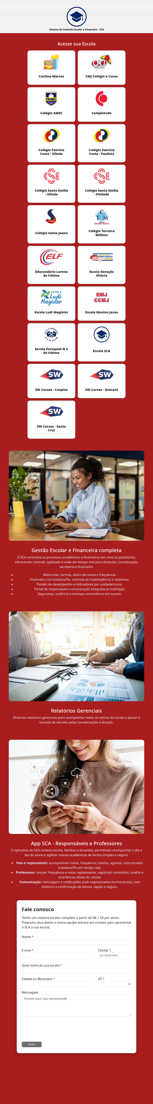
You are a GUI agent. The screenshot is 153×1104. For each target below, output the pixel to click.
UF (101, 979)
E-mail (27, 950)
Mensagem (30, 992)
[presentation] (52, 1029)
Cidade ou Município (38, 979)
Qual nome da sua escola (42, 965)
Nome (27, 937)
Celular (104, 950)
